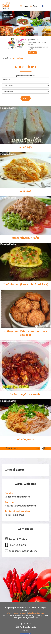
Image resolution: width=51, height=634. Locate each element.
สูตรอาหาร (25, 623)
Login (24, 6)
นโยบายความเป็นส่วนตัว (16, 613)
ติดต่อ (25, 630)
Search (35, 6)
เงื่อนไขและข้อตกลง (36, 613)
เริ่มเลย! (32, 52)
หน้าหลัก (5, 58)
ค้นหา (25, 98)
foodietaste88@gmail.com (23, 551)
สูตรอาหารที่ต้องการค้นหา (25, 76)
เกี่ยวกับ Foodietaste (25, 627)
